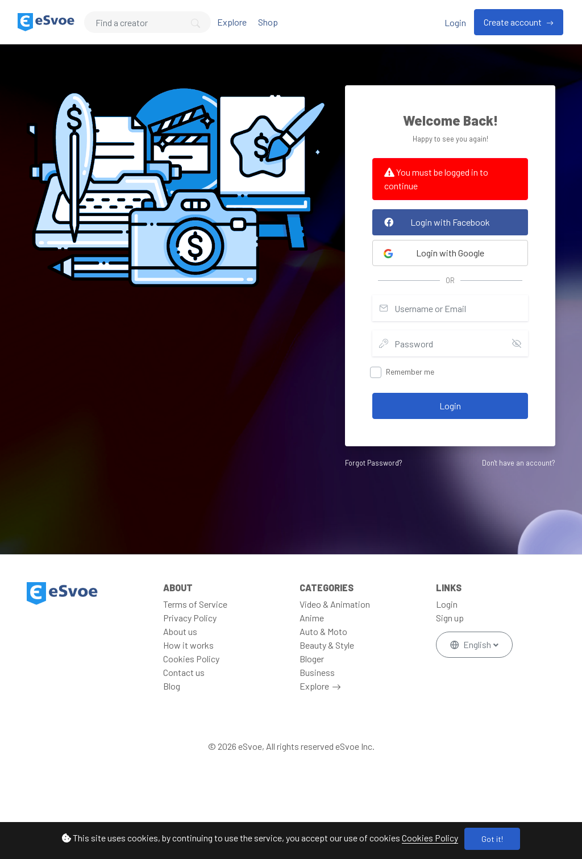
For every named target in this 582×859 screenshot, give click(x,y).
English (471, 644)
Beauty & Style (327, 645)
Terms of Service (195, 604)
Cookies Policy (430, 837)
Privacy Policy (190, 617)
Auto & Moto (323, 631)
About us (180, 631)
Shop (268, 21)
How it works (188, 645)
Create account (513, 21)
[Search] (147, 22)
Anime (312, 617)
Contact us (184, 672)
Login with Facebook (434, 222)
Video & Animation (335, 604)
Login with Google (433, 253)
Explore (232, 21)
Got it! (492, 839)
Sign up (450, 617)
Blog (171, 685)
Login (455, 22)
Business (317, 672)
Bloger (312, 658)
